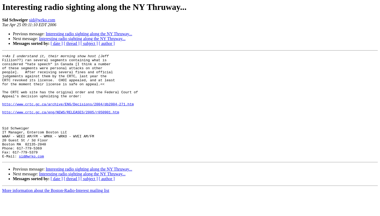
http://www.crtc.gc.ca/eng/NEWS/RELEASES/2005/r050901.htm (60, 124)
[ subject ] (89, 43)
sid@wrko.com (42, 20)
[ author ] (107, 43)
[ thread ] (72, 43)
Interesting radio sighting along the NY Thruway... (89, 34)
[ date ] (57, 43)
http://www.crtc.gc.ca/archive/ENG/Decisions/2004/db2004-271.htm (68, 114)
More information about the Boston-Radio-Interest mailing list (55, 211)
